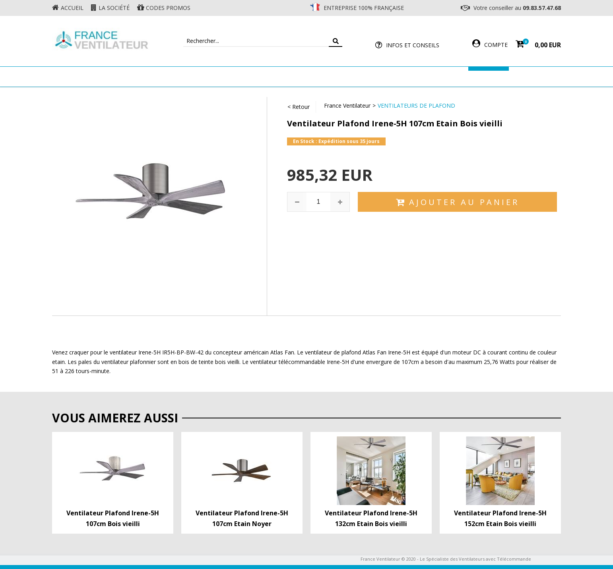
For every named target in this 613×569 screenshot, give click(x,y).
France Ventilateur (347, 105)
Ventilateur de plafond (148, 76)
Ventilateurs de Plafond (416, 105)
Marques (488, 76)
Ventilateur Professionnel (331, 76)
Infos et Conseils (412, 45)
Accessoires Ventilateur (424, 76)
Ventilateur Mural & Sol (237, 76)
